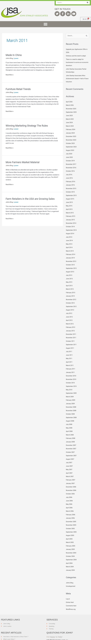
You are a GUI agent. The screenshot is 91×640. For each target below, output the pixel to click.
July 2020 (69, 152)
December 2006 (71, 478)
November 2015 (71, 186)
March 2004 (70, 557)
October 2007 (70, 444)
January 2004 (70, 560)
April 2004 (69, 553)
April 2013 (69, 281)
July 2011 (69, 346)
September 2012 (71, 302)
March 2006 (70, 502)
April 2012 (69, 315)
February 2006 (71, 506)
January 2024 (70, 132)
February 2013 (71, 288)
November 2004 (71, 543)
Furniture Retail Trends (19, 89)
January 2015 (70, 217)
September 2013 (71, 264)
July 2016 (69, 172)
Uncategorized (71, 576)
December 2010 (71, 370)
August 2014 (70, 230)
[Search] (87, 2)
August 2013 (70, 268)
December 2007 (71, 438)
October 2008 (70, 407)
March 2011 (70, 359)
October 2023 (70, 142)
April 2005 (69, 529)
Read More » (10, 75)
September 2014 (71, 227)
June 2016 (69, 176)
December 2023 (71, 135)
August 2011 (70, 342)
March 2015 (70, 210)
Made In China (14, 55)
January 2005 (70, 540)
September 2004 (71, 550)
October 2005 (70, 519)
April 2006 (69, 499)
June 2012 (69, 312)
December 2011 (71, 329)
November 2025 (71, 108)
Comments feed (71, 595)
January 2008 (70, 434)
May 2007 (69, 461)
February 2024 (71, 128)
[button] (45, 24)
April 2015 (69, 206)
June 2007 (69, 458)
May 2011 (69, 353)
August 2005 (70, 526)
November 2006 (71, 482)
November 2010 (71, 373)
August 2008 (70, 414)
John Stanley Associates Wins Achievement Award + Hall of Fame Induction (76, 78)
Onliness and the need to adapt (76, 56)
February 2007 (71, 472)
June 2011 (69, 349)
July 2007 (69, 455)
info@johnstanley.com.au (58, 629)
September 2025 (71, 111)
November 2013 (71, 257)
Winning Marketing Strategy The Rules (28, 125)
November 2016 (71, 166)
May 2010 (69, 383)
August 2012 (70, 305)
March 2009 (70, 390)
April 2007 (69, 465)
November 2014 (71, 220)
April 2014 (69, 244)
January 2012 (70, 325)
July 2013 (69, 271)
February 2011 (71, 363)
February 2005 (71, 536)
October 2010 (70, 376)
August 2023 (70, 149)
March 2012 (70, 319)
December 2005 (71, 512)
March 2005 (70, 533)
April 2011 (69, 356)
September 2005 (71, 523)
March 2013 (70, 285)
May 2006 (69, 495)
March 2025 (70, 118)
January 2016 (70, 183)
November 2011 (71, 332)
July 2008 (69, 417)
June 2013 (69, 274)
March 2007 (70, 468)
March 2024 (70, 125)
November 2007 (71, 441)
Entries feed (70, 592)
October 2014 (70, 223)
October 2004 (70, 547)
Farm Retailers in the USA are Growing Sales (31, 198)
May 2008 (69, 421)
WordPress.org (71, 599)
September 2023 (71, 145)
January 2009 (70, 397)
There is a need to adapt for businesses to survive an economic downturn (75, 62)
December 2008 (71, 400)
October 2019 (70, 159)
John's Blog (9, 58)
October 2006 (70, 485)
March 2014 (70, 247)
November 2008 (71, 404)
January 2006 (70, 509)
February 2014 (71, 251)
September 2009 (71, 387)
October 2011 (70, 336)
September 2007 (71, 448)
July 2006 (69, 489)
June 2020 (69, 155)
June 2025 (69, 115)
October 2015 (70, 189)
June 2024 (69, 121)
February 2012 (71, 322)
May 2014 (69, 240)
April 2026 (69, 101)
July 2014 (69, 234)
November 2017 (71, 162)
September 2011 (71, 339)
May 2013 (69, 278)
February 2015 (71, 213)
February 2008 (71, 431)
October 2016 (70, 169)
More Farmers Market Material (23, 162)
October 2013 (70, 261)
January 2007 (70, 475)
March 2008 (70, 427)
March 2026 (70, 104)
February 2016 (71, 179)
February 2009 (71, 393)
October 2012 (70, 298)
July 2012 (69, 308)
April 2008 (69, 424)
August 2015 (70, 196)
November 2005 (71, 516)
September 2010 (71, 380)
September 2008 (71, 410)
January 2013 (70, 291)
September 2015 (71, 193)
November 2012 (71, 295)
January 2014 (70, 254)
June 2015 (69, 200)
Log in (68, 589)
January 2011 (70, 366)
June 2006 (69, 492)
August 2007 (70, 451)
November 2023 (71, 138)
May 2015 (69, 203)
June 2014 (69, 237)
